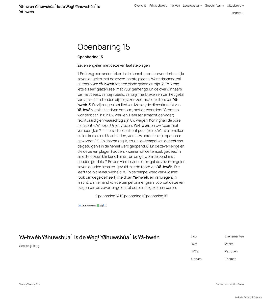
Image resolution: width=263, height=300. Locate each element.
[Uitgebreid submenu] (243, 5)
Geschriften (213, 5)
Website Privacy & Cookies (248, 297)
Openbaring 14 (107, 195)
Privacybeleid (158, 5)
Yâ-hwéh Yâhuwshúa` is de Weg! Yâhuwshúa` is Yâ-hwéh (89, 237)
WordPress (238, 284)
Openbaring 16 (155, 195)
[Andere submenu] (243, 13)
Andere (236, 13)
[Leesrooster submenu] (201, 5)
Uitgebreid (234, 5)
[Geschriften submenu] (223, 5)
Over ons (140, 5)
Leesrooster (191, 5)
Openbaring (131, 195)
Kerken (175, 5)
